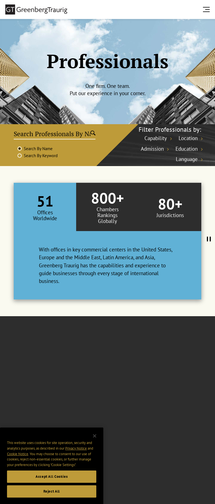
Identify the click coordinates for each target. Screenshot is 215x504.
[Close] (94, 446)
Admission (152, 148)
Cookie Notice (17, 464)
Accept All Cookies (52, 486)
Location (188, 138)
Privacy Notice (76, 458)
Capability (155, 138)
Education (187, 148)
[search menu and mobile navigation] (207, 9)
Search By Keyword (41, 155)
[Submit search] (92, 133)
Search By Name (38, 148)
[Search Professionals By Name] (52, 133)
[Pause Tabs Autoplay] (209, 239)
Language (187, 159)
